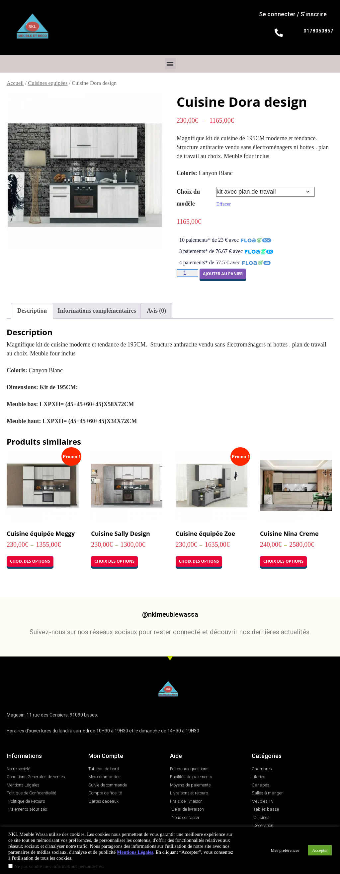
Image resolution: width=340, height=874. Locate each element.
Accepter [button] (320, 850)
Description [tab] (32, 310)
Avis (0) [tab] (156, 310)
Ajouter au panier (223, 274)
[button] (170, 63)
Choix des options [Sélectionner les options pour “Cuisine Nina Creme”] (283, 561)
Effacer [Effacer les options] (223, 204)
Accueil (15, 83)
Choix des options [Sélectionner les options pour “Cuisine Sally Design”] (114, 561)
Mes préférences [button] (285, 850)
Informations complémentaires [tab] (97, 310)
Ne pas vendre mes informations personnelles (58, 866)
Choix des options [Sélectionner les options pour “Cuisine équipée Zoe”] (199, 561)
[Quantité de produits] (187, 273)
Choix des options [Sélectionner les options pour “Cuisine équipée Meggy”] (30, 561)
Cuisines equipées (47, 83)
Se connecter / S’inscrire (293, 14)
